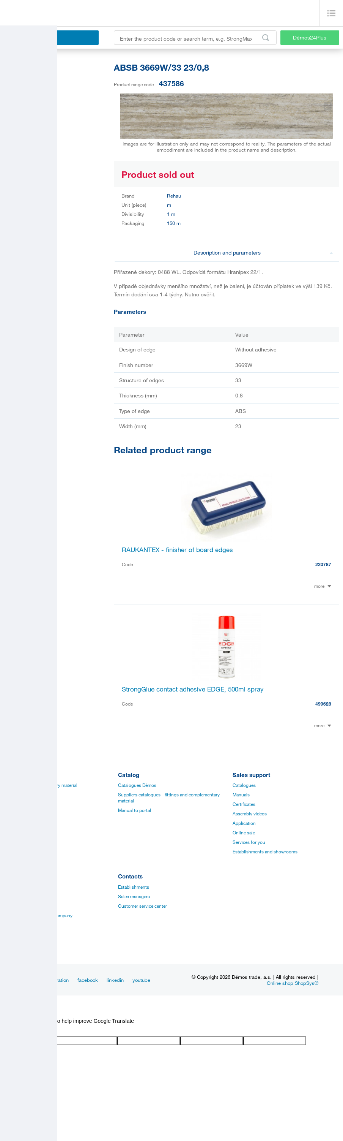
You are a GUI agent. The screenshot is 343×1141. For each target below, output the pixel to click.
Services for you (249, 842)
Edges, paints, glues (24, 804)
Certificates (244, 804)
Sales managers (134, 896)
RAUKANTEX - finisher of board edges (177, 550)
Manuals (241, 794)
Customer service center (142, 906)
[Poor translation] (28, 1030)
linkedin (115, 980)
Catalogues (244, 785)
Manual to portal (134, 810)
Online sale (244, 832)
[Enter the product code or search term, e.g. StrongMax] (195, 37)
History (11, 896)
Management (17, 906)
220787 (323, 564)
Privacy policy (18, 925)
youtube (141, 980)
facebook (87, 980)
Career (10, 887)
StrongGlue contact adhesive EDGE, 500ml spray (193, 689)
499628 (323, 704)
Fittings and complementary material (40, 785)
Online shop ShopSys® (292, 983)
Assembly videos (250, 813)
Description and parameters (264, 252)
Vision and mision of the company (38, 915)
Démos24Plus (309, 37)
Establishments (133, 887)
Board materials (19, 794)
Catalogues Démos (137, 785)
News (31, 980)
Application (244, 823)
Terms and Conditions (26, 944)
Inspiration (57, 980)
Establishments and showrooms (265, 851)
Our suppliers (17, 934)
